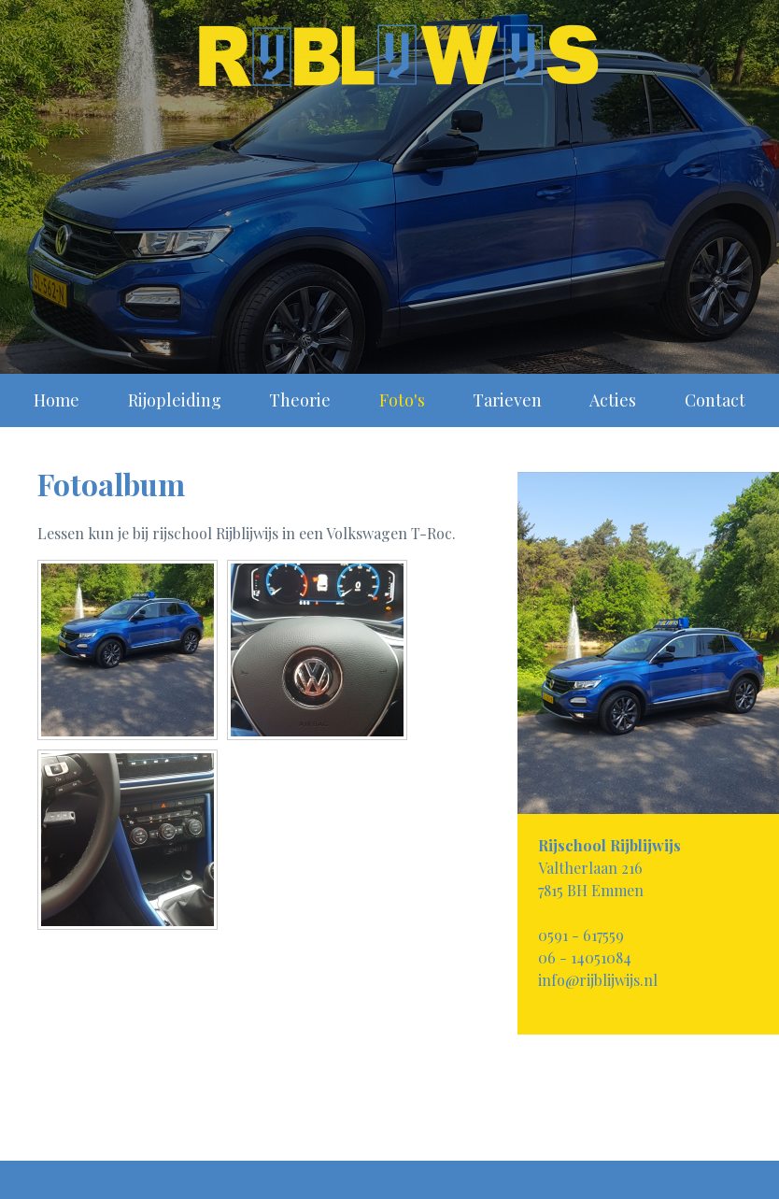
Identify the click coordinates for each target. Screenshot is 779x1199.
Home (56, 400)
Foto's (402, 400)
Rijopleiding (174, 400)
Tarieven (507, 400)
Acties (612, 400)
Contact (715, 400)
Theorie (300, 400)
